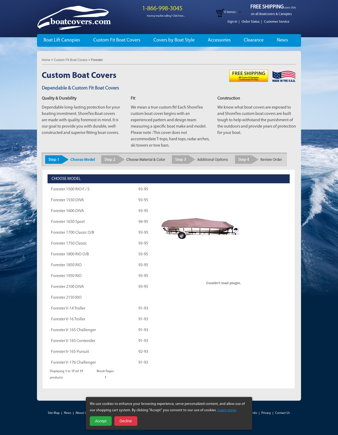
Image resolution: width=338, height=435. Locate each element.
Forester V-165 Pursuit (70, 352)
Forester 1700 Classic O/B (72, 233)
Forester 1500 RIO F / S (70, 189)
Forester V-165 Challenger (73, 330)
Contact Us (282, 413)
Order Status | (252, 22)
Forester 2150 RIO (66, 298)
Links (253, 413)
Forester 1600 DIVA (67, 211)
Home (46, 60)
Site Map (54, 413)
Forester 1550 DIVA (67, 200)
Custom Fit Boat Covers (116, 40)
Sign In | (233, 22)
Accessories (219, 40)
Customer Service (276, 22)
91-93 (143, 308)
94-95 (143, 222)
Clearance (254, 40)
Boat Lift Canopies (62, 40)
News (282, 40)
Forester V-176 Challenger (73, 363)
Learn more (227, 410)
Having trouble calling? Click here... (166, 16)
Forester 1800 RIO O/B (70, 254)
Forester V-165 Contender (73, 341)
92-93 (143, 352)
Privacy (266, 413)
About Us (82, 413)
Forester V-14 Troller (68, 308)
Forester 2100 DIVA (67, 287)
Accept (100, 421)
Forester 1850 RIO (66, 265)
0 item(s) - (230, 12)
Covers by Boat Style (174, 40)
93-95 (143, 189)
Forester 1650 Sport (68, 222)
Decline (126, 421)
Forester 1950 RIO (66, 276)
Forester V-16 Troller (68, 319)
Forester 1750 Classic (69, 243)
